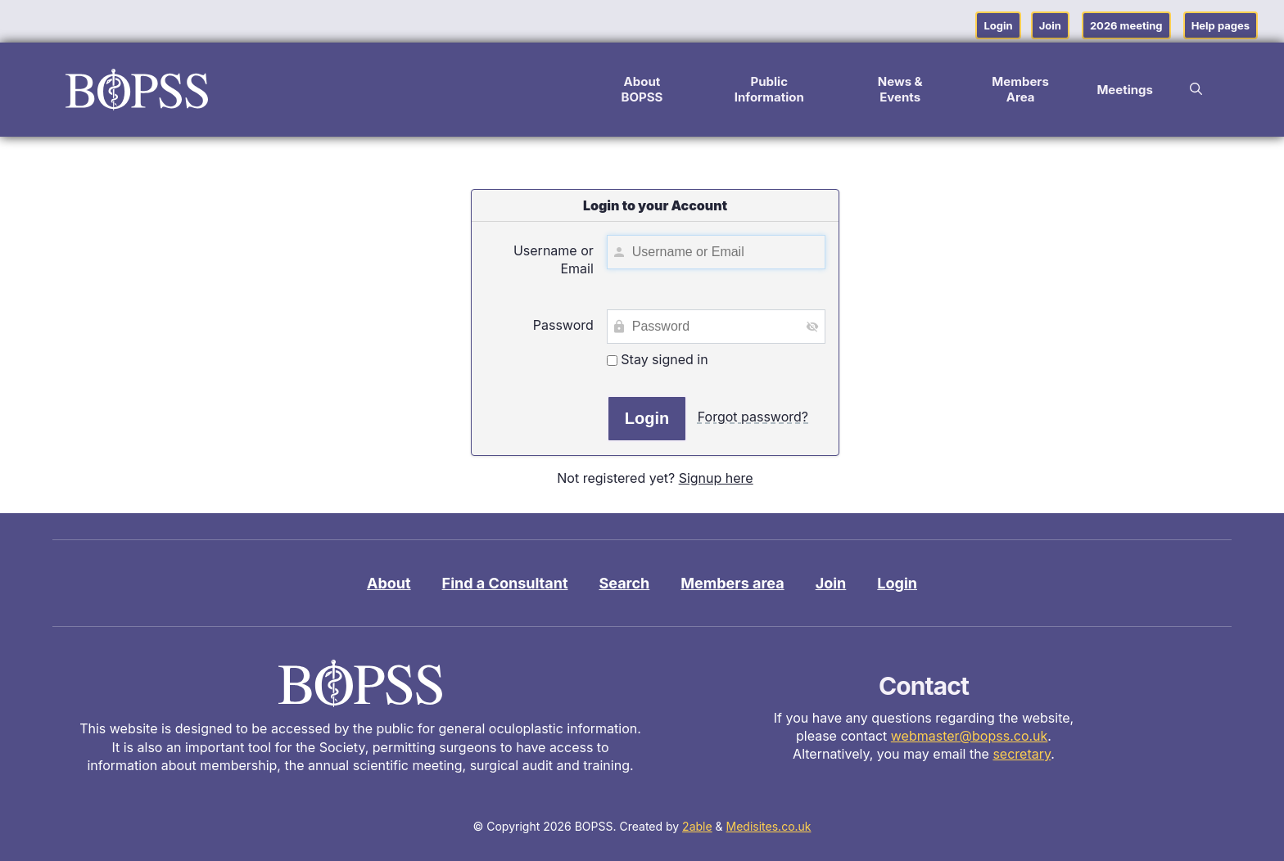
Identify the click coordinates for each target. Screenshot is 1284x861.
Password (563, 325)
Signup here (716, 478)
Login (997, 25)
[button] (1195, 89)
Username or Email (553, 259)
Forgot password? (753, 416)
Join (1050, 25)
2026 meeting (1126, 25)
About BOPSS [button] (641, 89)
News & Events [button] (900, 89)
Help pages (1220, 25)
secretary (1021, 754)
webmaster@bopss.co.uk (969, 736)
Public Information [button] (769, 89)
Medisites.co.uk (769, 826)
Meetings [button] (1124, 89)
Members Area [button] (1020, 89)
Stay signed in (657, 359)
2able (697, 826)
